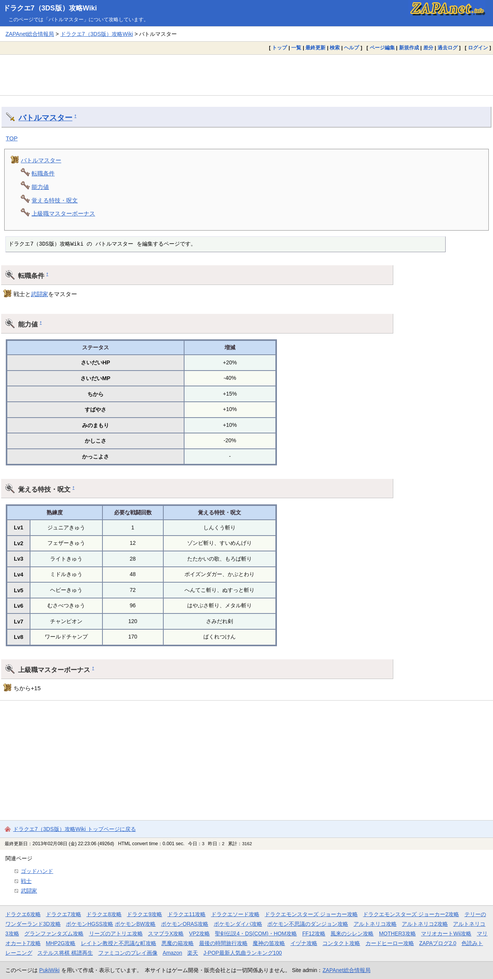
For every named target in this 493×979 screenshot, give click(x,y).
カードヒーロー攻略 (390, 943)
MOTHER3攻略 (397, 933)
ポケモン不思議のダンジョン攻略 (307, 924)
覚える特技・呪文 (55, 200)
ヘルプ (351, 48)
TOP (12, 138)
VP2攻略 (199, 933)
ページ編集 (382, 48)
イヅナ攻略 (303, 943)
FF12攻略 (313, 933)
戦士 (26, 881)
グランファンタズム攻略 (54, 933)
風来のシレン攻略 (352, 933)
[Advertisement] (246, 74)
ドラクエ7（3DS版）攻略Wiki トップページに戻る (74, 829)
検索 (335, 48)
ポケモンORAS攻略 (184, 924)
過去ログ (448, 48)
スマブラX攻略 (166, 933)
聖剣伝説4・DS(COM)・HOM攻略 (256, 933)
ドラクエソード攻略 (235, 914)
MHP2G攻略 (60, 943)
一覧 (296, 48)
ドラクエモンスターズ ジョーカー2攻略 (411, 914)
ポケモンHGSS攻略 (89, 924)
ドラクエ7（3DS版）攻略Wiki (50, 8)
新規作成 (409, 48)
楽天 (192, 953)
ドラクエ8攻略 (104, 914)
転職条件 (43, 173)
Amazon (172, 953)
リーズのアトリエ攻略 (116, 933)
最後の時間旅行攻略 (223, 943)
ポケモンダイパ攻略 (238, 924)
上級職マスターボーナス (63, 213)
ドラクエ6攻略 (23, 914)
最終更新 (315, 48)
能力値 (40, 187)
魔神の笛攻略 (269, 943)
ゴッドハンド (37, 871)
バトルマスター (45, 117)
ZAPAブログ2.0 (437, 943)
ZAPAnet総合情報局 (29, 34)
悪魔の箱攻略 (177, 943)
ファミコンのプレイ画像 (128, 953)
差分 (428, 48)
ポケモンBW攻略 (135, 924)
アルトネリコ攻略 (375, 924)
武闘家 (39, 294)
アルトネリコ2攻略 (425, 924)
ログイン (478, 48)
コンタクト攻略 (341, 943)
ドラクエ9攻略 (144, 914)
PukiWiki (49, 970)
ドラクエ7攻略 (63, 914)
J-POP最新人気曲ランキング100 (242, 953)
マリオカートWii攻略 (446, 933)
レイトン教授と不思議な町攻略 (118, 943)
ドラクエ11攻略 (187, 914)
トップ (279, 48)
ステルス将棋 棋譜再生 (65, 953)
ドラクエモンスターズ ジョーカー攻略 (311, 914)
